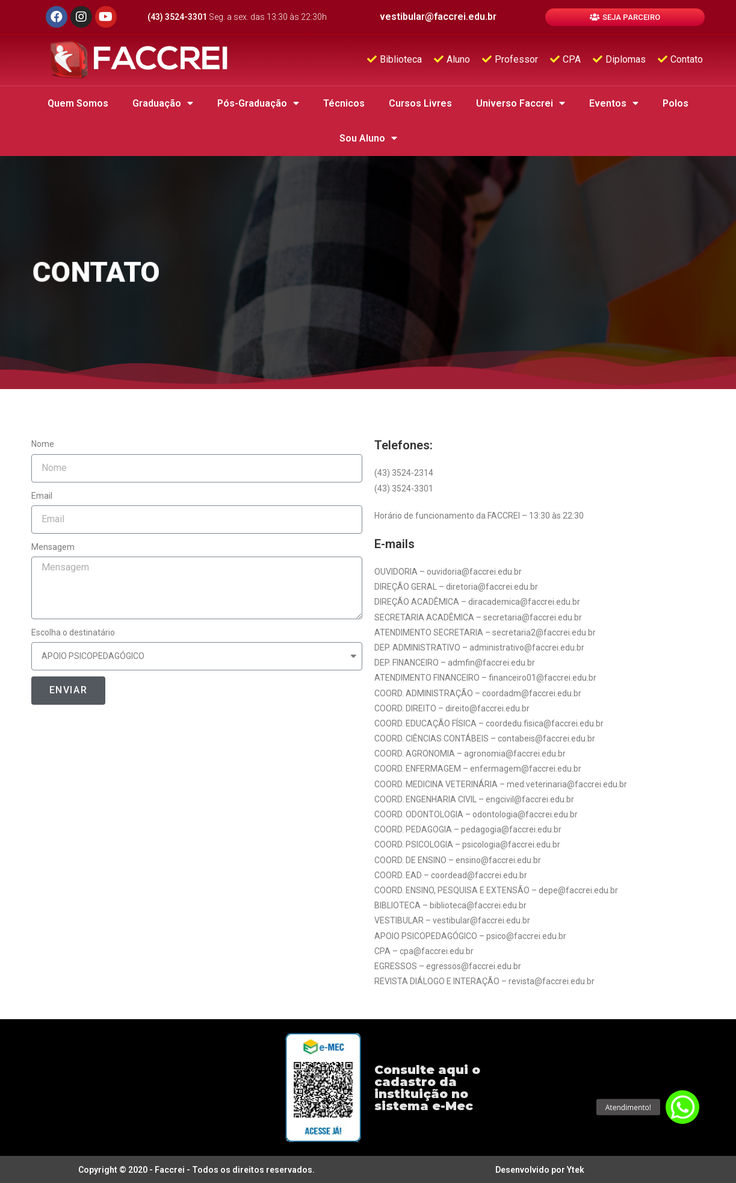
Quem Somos (78, 103)
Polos (675, 103)
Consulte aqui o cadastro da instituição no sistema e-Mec (427, 1088)
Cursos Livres (420, 103)
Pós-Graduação (258, 103)
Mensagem (53, 547)
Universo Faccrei (520, 103)
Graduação (162, 103)
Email (41, 496)
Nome (42, 444)
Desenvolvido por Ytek (539, 1170)
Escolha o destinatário (73, 632)
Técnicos (344, 103)
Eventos (614, 103)
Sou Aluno (368, 138)
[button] (625, 17)
